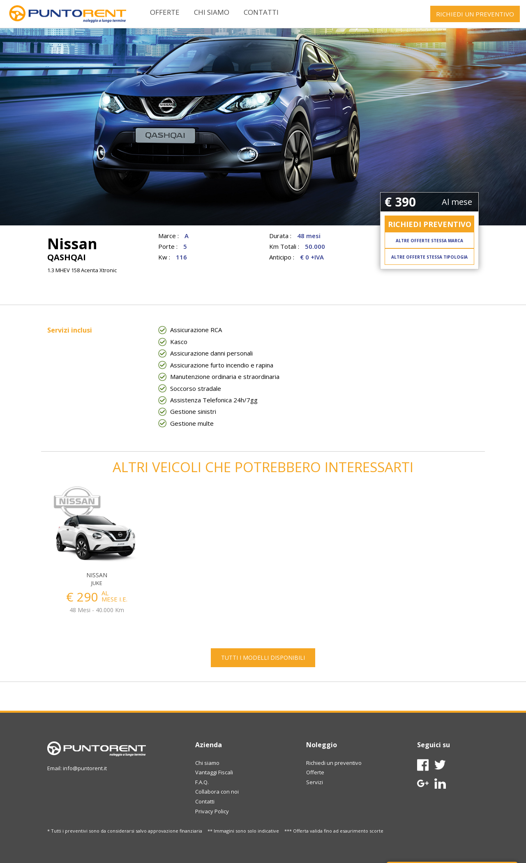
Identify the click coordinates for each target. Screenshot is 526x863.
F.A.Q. (202, 782)
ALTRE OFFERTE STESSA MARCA (429, 240)
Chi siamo (211, 12)
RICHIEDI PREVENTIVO (429, 224)
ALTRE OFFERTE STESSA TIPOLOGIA (429, 257)
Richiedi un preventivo (334, 763)
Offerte (165, 12)
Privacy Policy (212, 811)
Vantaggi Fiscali (214, 772)
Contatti (261, 12)
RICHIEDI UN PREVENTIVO (475, 14)
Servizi (314, 782)
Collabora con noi (217, 791)
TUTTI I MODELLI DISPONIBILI (263, 657)
